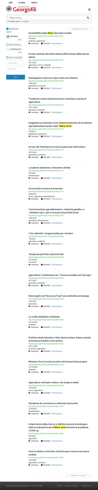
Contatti (34, 3)
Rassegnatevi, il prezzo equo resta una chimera (53, 78)
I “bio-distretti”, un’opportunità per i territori (51, 233)
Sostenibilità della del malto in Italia (50, 33)
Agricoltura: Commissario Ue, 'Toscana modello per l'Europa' (60, 275)
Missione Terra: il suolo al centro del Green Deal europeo (58, 361)
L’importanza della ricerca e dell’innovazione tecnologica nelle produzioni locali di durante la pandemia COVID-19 (58, 427)
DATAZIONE (14, 57)
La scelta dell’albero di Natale (44, 316)
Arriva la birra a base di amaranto (46, 188)
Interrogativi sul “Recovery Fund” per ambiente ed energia (59, 296)
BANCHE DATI (12, 30)
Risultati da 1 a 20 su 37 (80, 29)
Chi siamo (21, 3)
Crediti (59, 486)
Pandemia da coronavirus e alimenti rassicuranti (53, 403)
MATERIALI (13, 44)
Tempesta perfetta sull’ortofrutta (46, 254)
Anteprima (57, 43)
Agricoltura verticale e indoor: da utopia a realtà (54, 382)
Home (10, 3)
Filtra (15, 77)
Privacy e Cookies (71, 486)
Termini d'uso (86, 486)
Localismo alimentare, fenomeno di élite (50, 167)
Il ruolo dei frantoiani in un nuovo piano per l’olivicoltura (57, 147)
